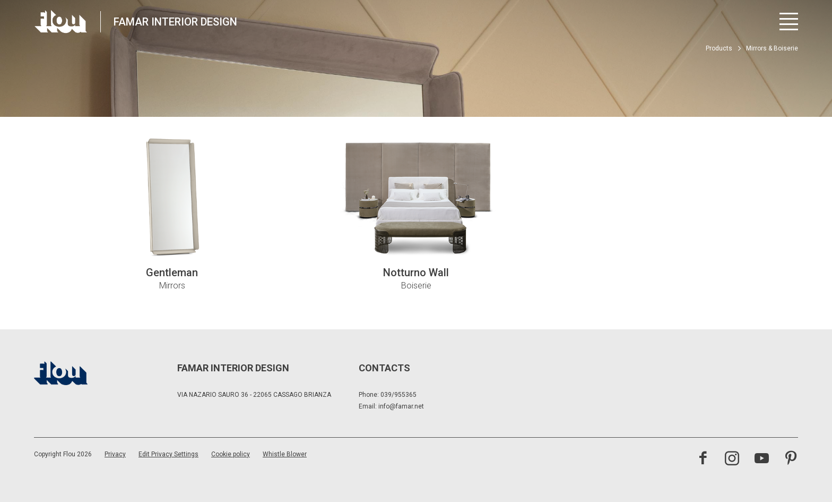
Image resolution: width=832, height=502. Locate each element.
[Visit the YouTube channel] (761, 459)
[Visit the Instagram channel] (732, 459)
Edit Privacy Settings (168, 454)
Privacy (115, 454)
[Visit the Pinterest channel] (791, 459)
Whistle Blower (285, 454)
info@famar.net (401, 406)
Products (719, 48)
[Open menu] (788, 21)
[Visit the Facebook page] (703, 459)
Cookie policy (230, 454)
